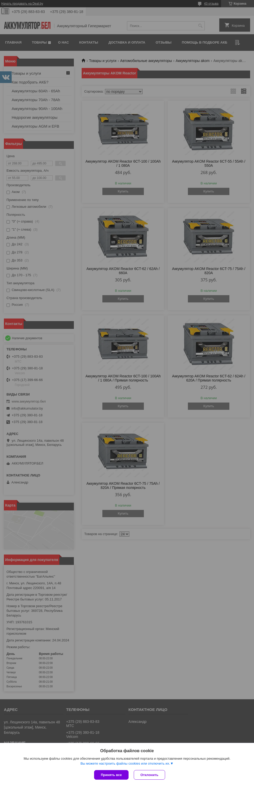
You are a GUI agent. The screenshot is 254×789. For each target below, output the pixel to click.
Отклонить (149, 775)
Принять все (111, 775)
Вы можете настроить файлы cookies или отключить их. (125, 763)
